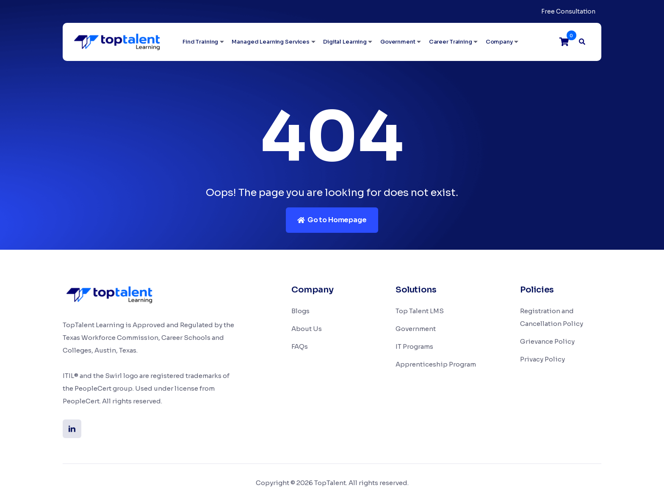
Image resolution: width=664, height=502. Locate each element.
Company (499, 41)
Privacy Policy (542, 359)
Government (397, 41)
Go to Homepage (331, 219)
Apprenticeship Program (436, 364)
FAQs (299, 346)
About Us (306, 329)
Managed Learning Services (271, 41)
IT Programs (414, 346)
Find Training (200, 41)
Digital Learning (345, 41)
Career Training (450, 41)
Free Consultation (568, 11)
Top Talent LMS (420, 311)
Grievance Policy (547, 341)
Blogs (300, 311)
